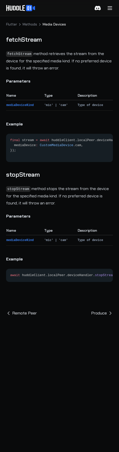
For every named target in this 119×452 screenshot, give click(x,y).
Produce (102, 313)
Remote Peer (21, 313)
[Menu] (110, 8)
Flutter (11, 24)
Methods (30, 24)
